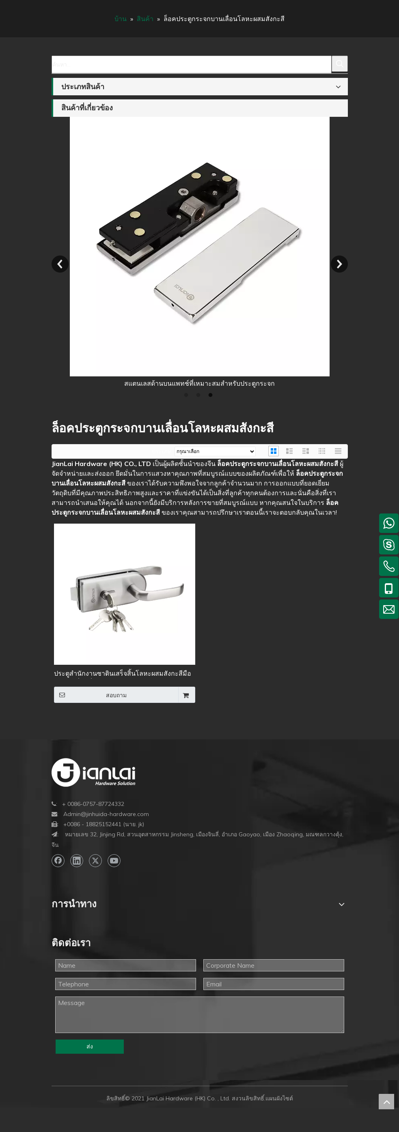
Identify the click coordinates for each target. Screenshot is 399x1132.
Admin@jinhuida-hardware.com (106, 814)
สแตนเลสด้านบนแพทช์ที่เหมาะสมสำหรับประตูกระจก (199, 383)
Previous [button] (60, 264)
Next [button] (339, 264)
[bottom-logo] (93, 772)
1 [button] (187, 395)
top (386, 1101)
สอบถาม (90, 695)
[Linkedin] (76, 860)
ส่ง (89, 1046)
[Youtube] (114, 860)
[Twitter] (95, 860)
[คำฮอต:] (340, 64)
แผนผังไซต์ (279, 1098)
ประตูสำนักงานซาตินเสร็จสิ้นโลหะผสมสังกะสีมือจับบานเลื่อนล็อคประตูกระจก (122, 674)
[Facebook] (58, 860)
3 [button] (212, 395)
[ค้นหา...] (192, 64)
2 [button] (200, 395)
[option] (200, 252)
